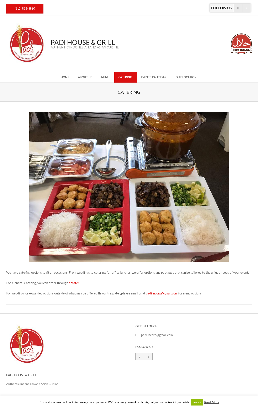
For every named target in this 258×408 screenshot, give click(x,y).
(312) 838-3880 (25, 8)
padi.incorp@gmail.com (162, 293)
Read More (211, 402)
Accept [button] (197, 402)
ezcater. (74, 283)
